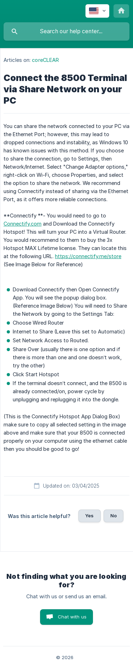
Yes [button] (89, 515)
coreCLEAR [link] (45, 60)
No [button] (113, 515)
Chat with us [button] (72, 616)
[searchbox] (66, 31)
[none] (97, 11)
